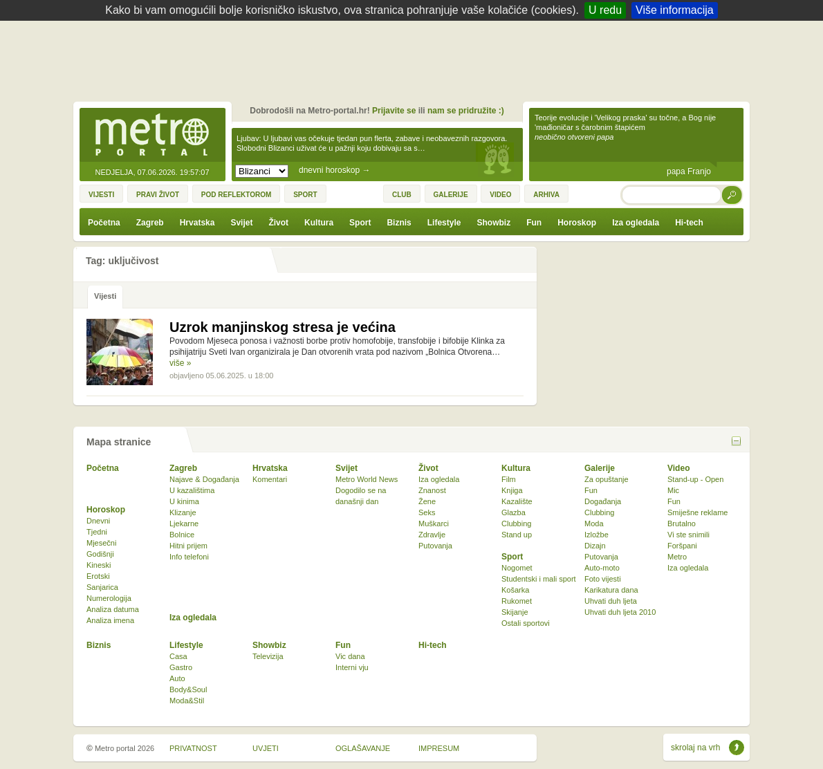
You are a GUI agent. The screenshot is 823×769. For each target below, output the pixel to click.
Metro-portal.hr (152, 135)
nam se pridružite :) (465, 110)
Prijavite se (394, 110)
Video (678, 468)
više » (180, 363)
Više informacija (675, 10)
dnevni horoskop (334, 170)
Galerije (599, 468)
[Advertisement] (415, 59)
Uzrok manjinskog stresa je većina (282, 327)
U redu (605, 10)
